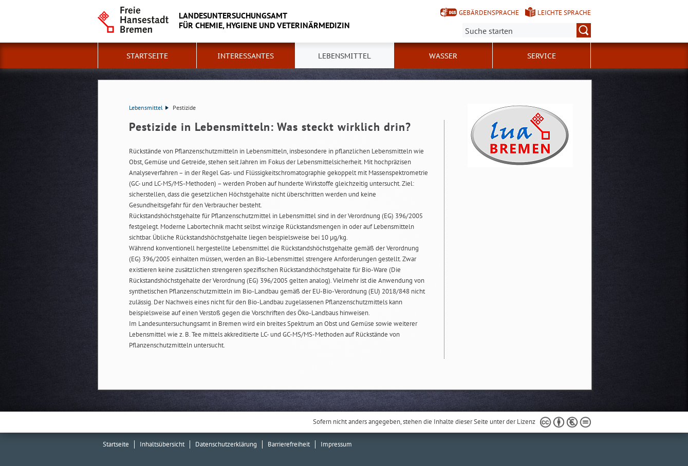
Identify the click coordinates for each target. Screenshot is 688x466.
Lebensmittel (149, 107)
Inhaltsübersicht (162, 444)
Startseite (147, 56)
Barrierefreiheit (289, 444)
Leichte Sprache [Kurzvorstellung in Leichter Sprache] (564, 12)
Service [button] (541, 56)
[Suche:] (526, 30)
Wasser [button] (443, 56)
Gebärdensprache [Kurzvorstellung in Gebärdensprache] (489, 12)
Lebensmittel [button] (344, 56)
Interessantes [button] (245, 56)
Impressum (336, 444)
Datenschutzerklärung (226, 444)
